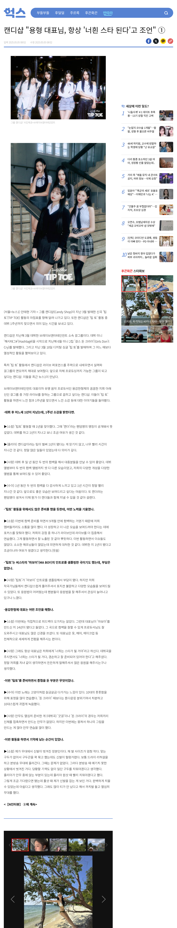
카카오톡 (163, 41)
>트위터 (156, 41)
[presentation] (8, 844)
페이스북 (148, 41)
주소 (170, 41)
